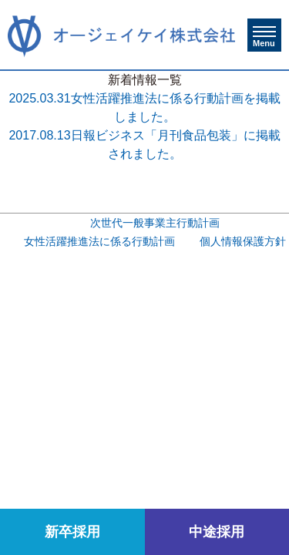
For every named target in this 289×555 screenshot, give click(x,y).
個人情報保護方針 (243, 241)
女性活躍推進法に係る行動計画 (99, 241)
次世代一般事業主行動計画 (155, 223)
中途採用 (216, 532)
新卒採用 (72, 532)
